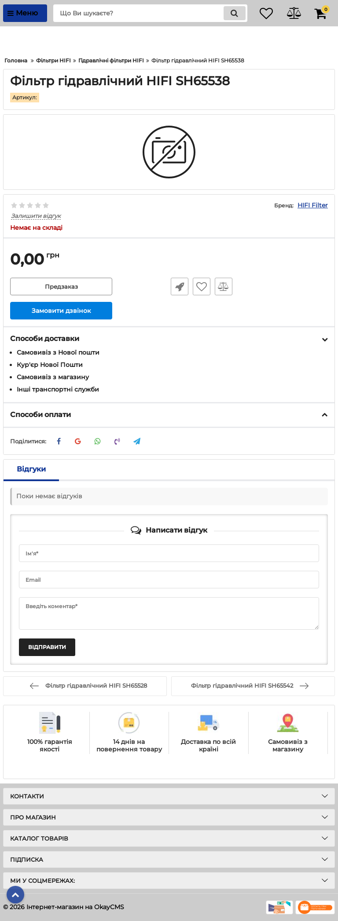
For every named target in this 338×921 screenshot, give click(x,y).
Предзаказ (61, 287)
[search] (144, 13)
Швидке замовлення (178, 287)
